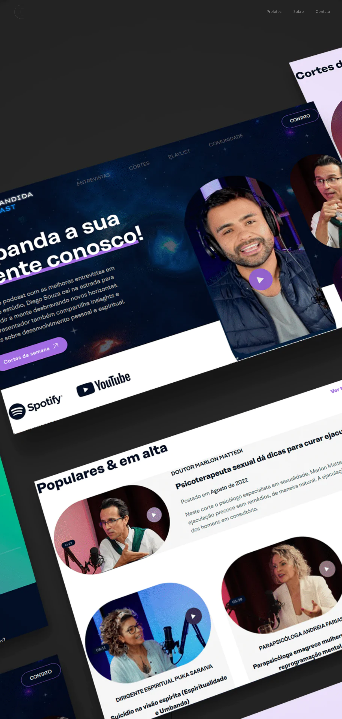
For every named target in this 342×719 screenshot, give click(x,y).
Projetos (274, 12)
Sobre (298, 12)
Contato (323, 12)
